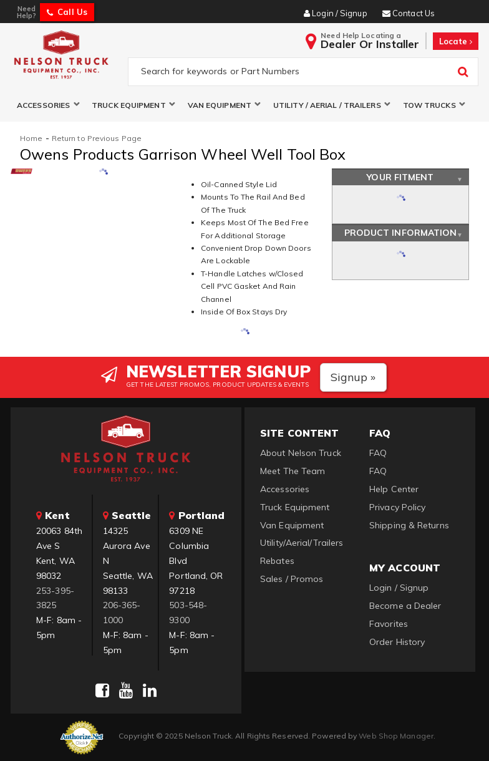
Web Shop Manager (396, 735)
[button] (48, 105)
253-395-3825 (55, 598)
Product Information (400, 233)
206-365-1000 (122, 613)
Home (31, 138)
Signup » (353, 377)
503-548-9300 (188, 613)
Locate (455, 41)
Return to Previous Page (97, 138)
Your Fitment (400, 177)
